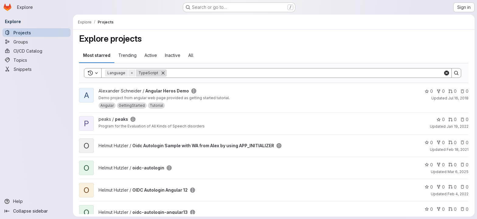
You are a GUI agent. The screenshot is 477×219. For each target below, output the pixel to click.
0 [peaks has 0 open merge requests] (452, 119)
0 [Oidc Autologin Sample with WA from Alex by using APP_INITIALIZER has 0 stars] (429, 142)
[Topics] (36, 60)
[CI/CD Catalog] (36, 51)
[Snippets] (36, 69)
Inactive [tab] (172, 55)
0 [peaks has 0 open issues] (464, 119)
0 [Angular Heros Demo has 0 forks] (441, 91)
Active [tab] (150, 55)
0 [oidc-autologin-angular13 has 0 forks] (441, 209)
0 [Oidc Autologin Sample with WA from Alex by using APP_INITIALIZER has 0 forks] (441, 142)
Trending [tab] (127, 55)
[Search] (305, 73)
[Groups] (36, 41)
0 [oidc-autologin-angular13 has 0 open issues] (464, 209)
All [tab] (190, 55)
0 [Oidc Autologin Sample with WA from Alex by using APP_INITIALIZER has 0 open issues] (464, 142)
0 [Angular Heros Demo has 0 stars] (429, 91)
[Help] (36, 201)
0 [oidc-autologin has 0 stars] (429, 164)
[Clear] (446, 73)
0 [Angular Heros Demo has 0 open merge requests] (452, 91)
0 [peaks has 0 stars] (441, 119)
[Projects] (36, 32)
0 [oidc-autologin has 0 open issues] (464, 164)
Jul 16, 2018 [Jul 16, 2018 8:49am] (458, 98)
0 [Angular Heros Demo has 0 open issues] (464, 91)
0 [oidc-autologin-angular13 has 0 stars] (429, 209)
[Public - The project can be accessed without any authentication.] (193, 91)
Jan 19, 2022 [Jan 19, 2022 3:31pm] (457, 126)
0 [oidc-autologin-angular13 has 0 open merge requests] (452, 209)
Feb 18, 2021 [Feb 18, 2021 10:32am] (457, 149)
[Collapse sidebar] (36, 211)
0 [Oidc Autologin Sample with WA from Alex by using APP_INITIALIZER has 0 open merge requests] (452, 142)
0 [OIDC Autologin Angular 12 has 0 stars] (429, 186)
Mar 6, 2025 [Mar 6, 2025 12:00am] (457, 171)
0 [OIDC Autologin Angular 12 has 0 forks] (441, 186)
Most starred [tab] (96, 55)
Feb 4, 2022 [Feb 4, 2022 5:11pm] (457, 194)
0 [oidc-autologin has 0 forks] (441, 164)
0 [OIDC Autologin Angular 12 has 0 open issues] (464, 186)
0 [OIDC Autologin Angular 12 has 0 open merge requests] (452, 186)
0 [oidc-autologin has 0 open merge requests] (452, 164)
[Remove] (163, 73)
